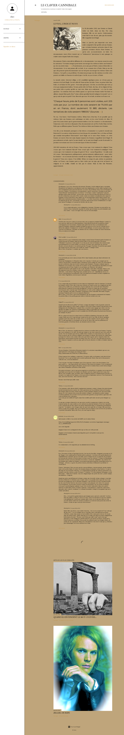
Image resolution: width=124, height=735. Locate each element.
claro (60, 219)
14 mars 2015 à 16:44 (75, 205)
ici (101, 111)
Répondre (62, 215)
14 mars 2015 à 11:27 (69, 302)
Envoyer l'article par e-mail (66, 175)
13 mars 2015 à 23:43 (72, 237)
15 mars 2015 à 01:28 (69, 416)
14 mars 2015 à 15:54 (66, 347)
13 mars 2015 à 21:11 (66, 219)
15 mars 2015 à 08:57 (68, 442)
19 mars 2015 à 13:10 (75, 508)
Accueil (44, 12)
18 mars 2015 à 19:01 (75, 493)
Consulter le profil (12, 20)
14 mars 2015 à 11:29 (70, 328)
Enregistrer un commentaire (66, 620)
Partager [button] (37, 20)
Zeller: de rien (61, 712)
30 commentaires (63, 716)
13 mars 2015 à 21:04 (70, 184)
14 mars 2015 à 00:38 (70, 255)
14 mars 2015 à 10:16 (65, 281)
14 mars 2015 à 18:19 (68, 386)
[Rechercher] (109, 5)
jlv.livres (61, 416)
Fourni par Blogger (74, 727)
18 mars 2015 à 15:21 (70, 451)
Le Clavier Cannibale (58, 5)
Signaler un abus (9, 46)
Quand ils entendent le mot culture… (75, 617)
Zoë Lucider (62, 237)
